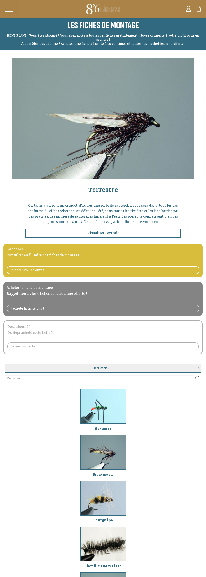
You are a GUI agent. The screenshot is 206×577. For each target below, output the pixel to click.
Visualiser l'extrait (103, 233)
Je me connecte (23, 346)
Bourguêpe (103, 520)
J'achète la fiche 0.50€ (27, 308)
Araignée (103, 428)
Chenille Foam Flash (103, 566)
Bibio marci (103, 474)
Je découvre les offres (27, 270)
